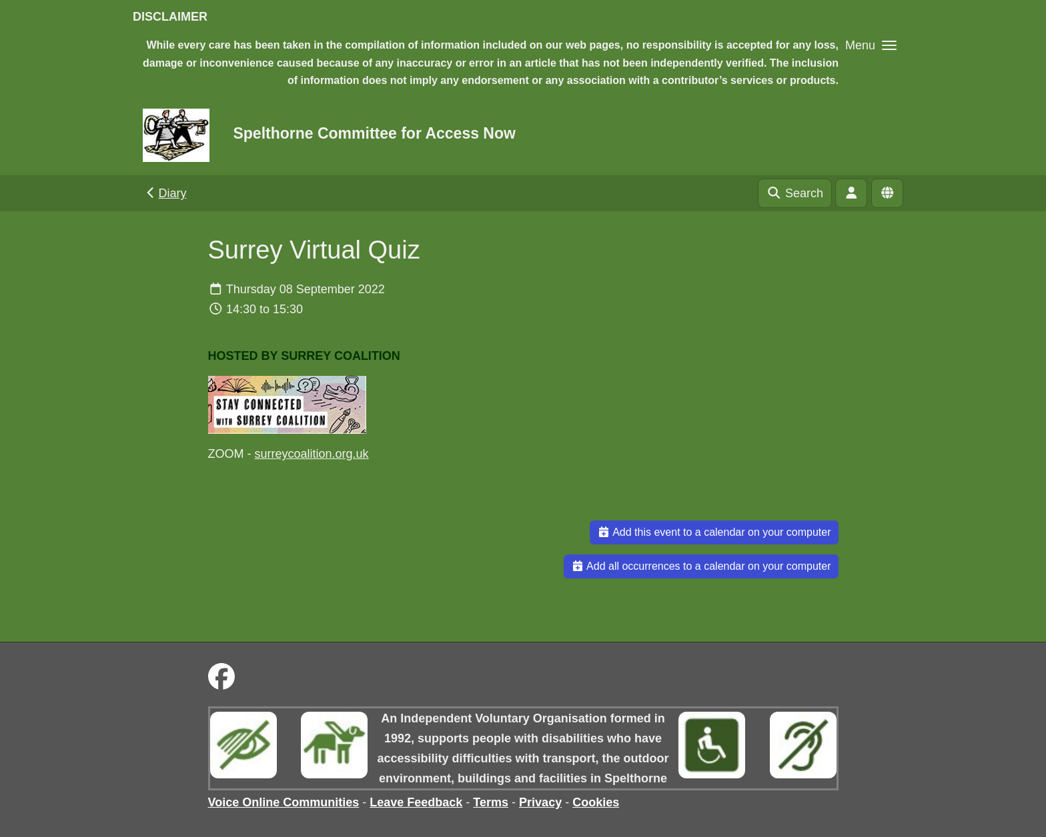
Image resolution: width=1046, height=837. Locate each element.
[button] (871, 45)
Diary (165, 193)
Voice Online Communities (284, 802)
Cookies (595, 802)
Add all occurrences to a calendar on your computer (701, 566)
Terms (490, 802)
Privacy (540, 802)
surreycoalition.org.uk (312, 453)
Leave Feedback (416, 802)
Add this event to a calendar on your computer (714, 532)
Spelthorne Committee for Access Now (374, 133)
